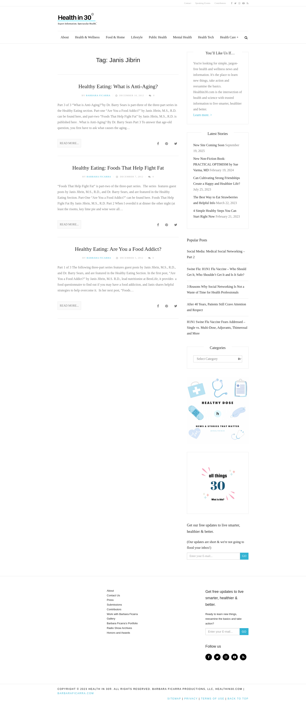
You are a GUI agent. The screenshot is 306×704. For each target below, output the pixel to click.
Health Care (228, 37)
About (65, 37)
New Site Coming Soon (208, 145)
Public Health (158, 37)
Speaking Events (203, 3)
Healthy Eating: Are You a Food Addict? (118, 249)
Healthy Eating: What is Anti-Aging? (118, 86)
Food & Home (115, 37)
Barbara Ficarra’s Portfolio (122, 623)
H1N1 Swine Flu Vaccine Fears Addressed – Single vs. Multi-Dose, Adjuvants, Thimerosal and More (217, 327)
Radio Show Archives (119, 628)
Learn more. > (202, 115)
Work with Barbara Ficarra (122, 614)
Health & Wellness (87, 37)
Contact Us (113, 595)
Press (110, 599)
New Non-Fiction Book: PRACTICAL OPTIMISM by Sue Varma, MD (215, 164)
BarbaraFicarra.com (76, 693)
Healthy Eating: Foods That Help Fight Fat (118, 168)
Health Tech (206, 37)
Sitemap (174, 698)
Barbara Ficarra (98, 95)
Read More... (69, 143)
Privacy (191, 698)
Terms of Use (212, 698)
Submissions (114, 604)
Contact (187, 3)
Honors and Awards (118, 632)
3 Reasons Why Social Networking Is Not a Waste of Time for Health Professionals (215, 289)
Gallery (111, 618)
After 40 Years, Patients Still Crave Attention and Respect (216, 307)
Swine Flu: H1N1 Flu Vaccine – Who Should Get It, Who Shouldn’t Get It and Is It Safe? (216, 271)
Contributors (220, 3)
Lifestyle (137, 37)
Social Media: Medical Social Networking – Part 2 (216, 254)
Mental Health (182, 37)
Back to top (238, 698)
